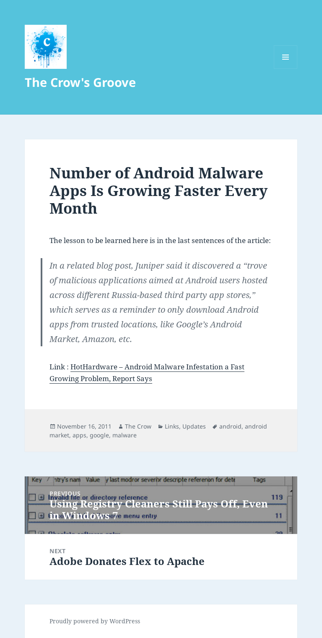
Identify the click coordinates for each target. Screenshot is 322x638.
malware (124, 435)
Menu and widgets (285, 68)
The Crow (138, 426)
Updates (194, 426)
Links (172, 426)
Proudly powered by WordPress (94, 621)
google (99, 435)
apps (79, 435)
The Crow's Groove (80, 82)
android (230, 426)
